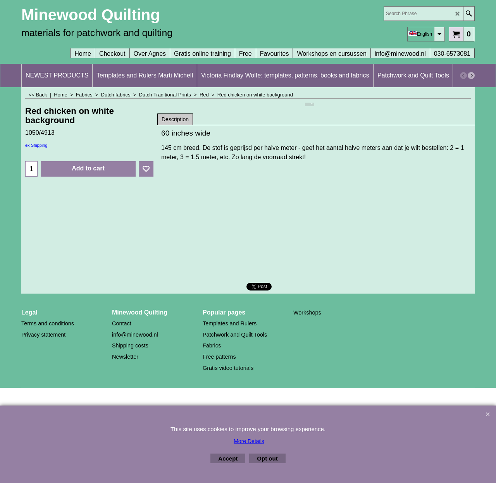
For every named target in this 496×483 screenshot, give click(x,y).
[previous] (463, 75)
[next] (471, 75)
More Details (249, 441)
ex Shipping (36, 145)
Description (175, 119)
